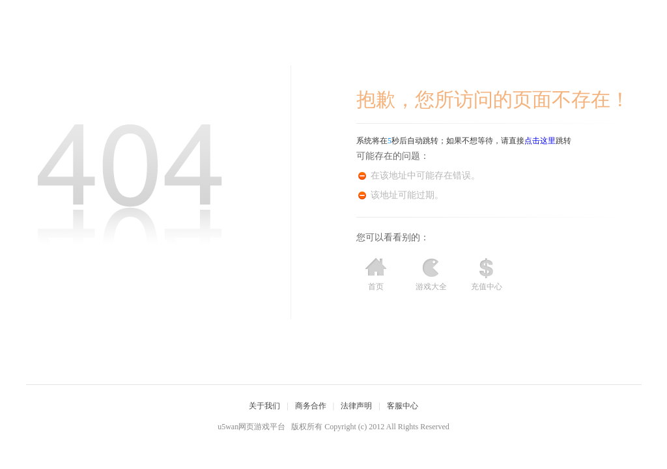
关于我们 (264, 405)
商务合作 (310, 405)
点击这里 (540, 140)
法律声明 (356, 405)
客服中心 (402, 405)
